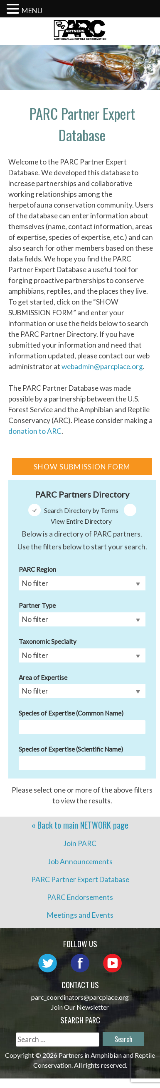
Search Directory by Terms (81, 510)
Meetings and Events (80, 915)
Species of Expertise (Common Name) (71, 713)
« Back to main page (80, 825)
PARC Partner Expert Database (80, 879)
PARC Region (37, 569)
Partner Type (37, 605)
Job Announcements (80, 861)
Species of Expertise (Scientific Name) (71, 749)
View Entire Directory (81, 521)
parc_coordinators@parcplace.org (80, 997)
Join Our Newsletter (80, 1007)
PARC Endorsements (80, 897)
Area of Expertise (43, 677)
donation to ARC (35, 431)
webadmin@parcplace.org (102, 366)
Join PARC (80, 843)
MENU (32, 10)
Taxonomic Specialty (47, 641)
